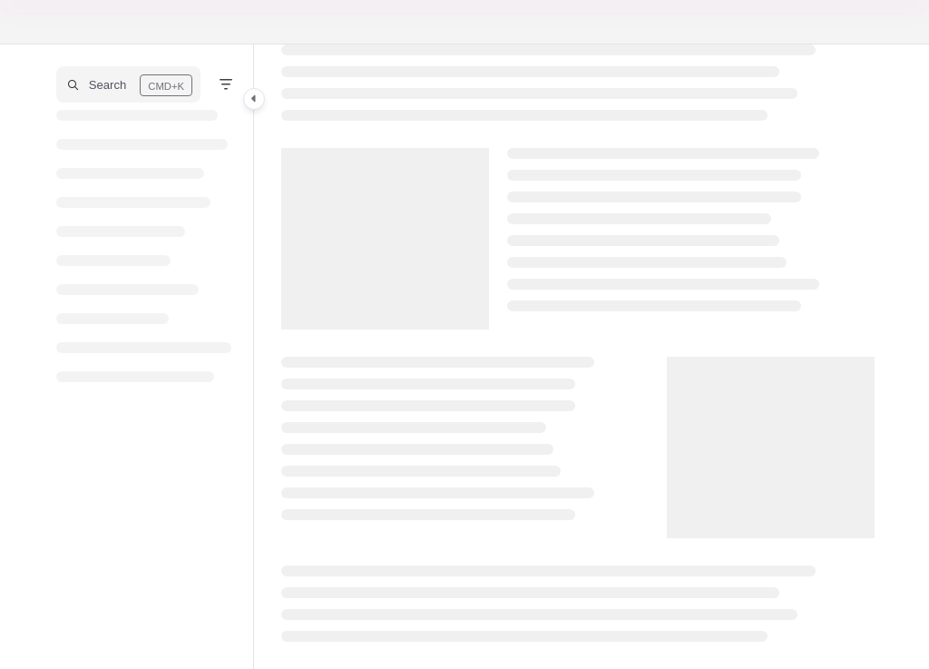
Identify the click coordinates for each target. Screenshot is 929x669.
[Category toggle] (254, 99)
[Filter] (226, 84)
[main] (578, 356)
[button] (128, 84)
